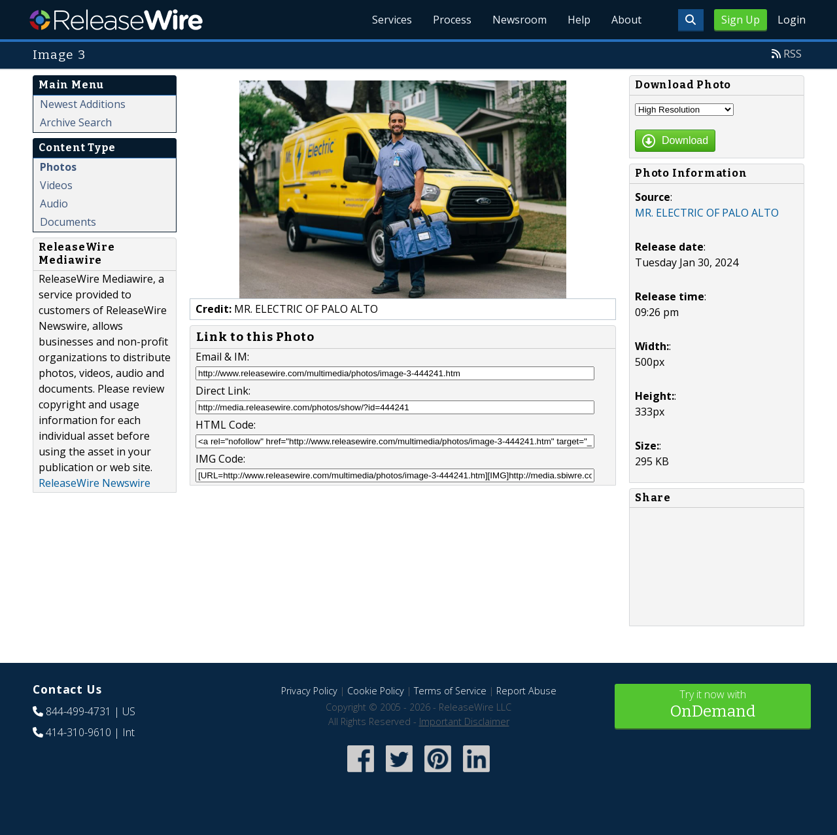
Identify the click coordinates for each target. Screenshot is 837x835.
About (626, 19)
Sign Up (740, 19)
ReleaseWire (116, 20)
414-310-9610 (78, 732)
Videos (56, 185)
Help (579, 19)
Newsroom (519, 19)
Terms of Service (450, 690)
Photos (58, 167)
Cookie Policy (375, 690)
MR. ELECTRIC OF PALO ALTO (707, 212)
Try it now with (713, 705)
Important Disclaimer (464, 721)
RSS (792, 53)
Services (392, 19)
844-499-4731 (78, 711)
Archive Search (76, 122)
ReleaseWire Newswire (94, 483)
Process (452, 19)
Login (791, 19)
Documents (68, 222)
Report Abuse (526, 690)
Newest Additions (83, 104)
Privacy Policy (309, 690)
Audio (54, 203)
